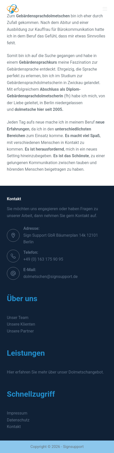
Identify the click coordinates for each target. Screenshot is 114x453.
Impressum (17, 413)
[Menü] (105, 9)
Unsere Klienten (21, 324)
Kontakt (14, 426)
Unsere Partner (20, 331)
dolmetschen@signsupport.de (50, 276)
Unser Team (17, 317)
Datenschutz (18, 420)
